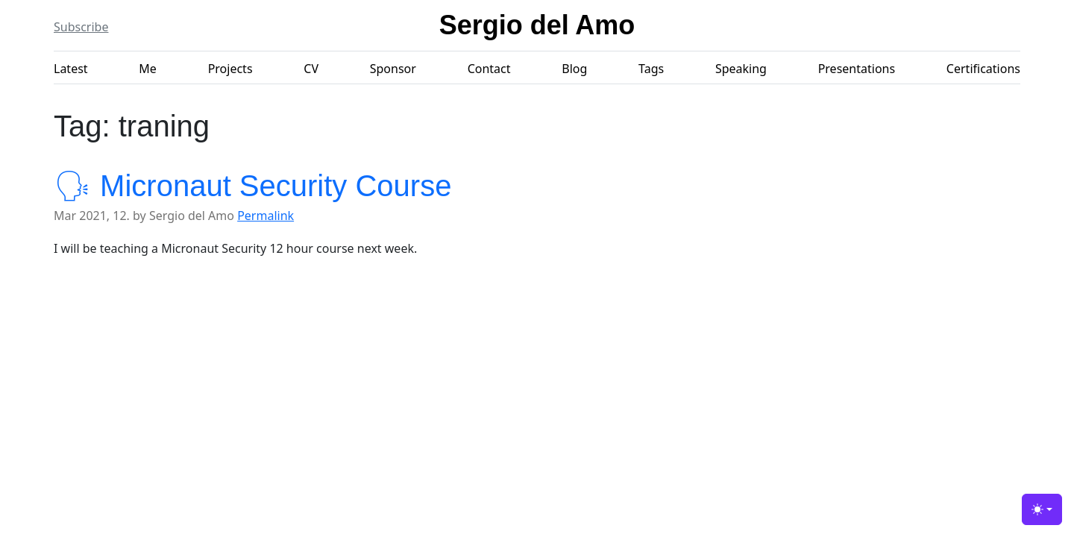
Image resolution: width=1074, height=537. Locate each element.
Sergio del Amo (537, 25)
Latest (71, 68)
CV (311, 68)
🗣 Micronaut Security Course (252, 185)
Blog (574, 68)
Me (148, 68)
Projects (230, 68)
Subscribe (81, 27)
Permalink (265, 215)
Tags (651, 68)
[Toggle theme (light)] (1042, 509)
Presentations (856, 68)
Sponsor (393, 68)
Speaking (741, 68)
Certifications (983, 68)
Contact (489, 68)
